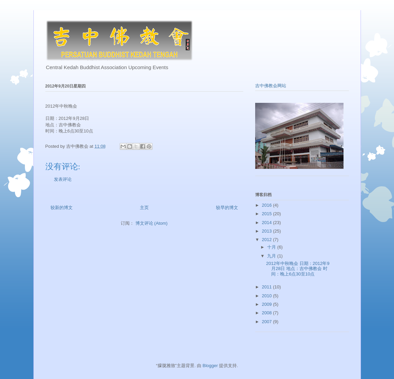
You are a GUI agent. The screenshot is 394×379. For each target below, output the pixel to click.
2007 (267, 321)
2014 (267, 222)
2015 (267, 213)
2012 (267, 239)
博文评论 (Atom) (151, 223)
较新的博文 (61, 207)
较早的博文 (227, 207)
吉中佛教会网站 (270, 85)
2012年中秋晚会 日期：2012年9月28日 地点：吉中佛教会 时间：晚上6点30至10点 (298, 269)
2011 (267, 286)
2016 (267, 205)
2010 (267, 295)
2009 (267, 304)
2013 (267, 231)
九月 (272, 255)
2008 (267, 312)
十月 (272, 247)
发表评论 (63, 179)
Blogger (210, 365)
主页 (144, 207)
